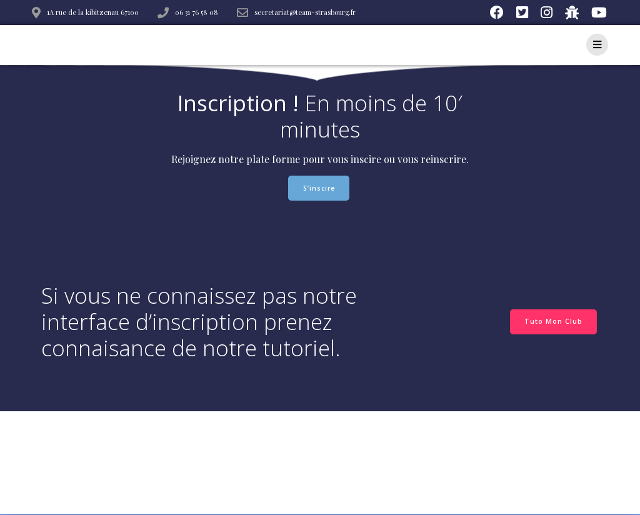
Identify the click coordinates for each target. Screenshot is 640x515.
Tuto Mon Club (553, 321)
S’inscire (319, 188)
